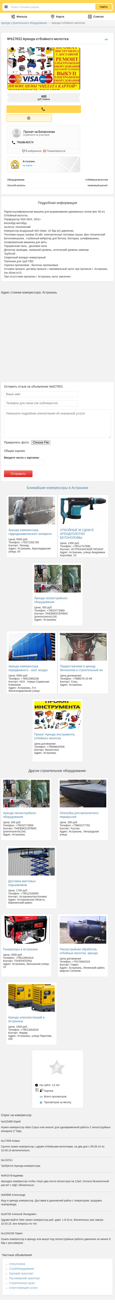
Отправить (18, 472)
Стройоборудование (21, 1267)
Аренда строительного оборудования (24, 22)
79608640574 (25, 142)
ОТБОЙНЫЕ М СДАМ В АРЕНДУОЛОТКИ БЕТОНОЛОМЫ (76, 532)
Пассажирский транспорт (24, 1277)
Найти (103, 6)
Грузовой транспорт (21, 1272)
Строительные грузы (22, 1282)
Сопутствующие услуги (23, 1286)
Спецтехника (17, 1262)
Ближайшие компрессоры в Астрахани (57, 487)
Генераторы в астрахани (20, 948)
